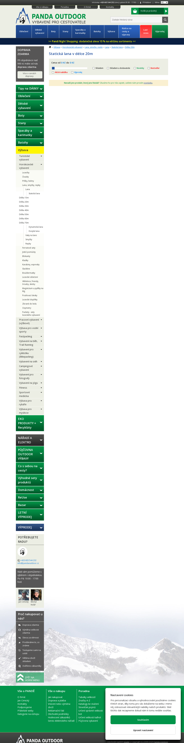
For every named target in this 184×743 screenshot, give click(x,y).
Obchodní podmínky (58, 714)
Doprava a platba (57, 700)
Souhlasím (143, 719)
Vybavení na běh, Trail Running (28, 342)
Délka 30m (24, 206)
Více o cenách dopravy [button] (29, 74)
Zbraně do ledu (29, 303)
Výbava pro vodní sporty (28, 329)
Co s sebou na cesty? (28, 468)
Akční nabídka (61, 72)
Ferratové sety (28, 247)
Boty (53, 31)
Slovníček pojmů (87, 707)
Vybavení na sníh (28, 361)
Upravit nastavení (143, 730)
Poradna (65, 7)
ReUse (22, 497)
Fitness (23, 387)
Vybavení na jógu (28, 382)
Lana (28, 189)
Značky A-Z (84, 700)
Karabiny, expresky (30, 264)
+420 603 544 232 (107, 2)
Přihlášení (147, 2)
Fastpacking (25, 336)
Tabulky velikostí (86, 697)
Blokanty (26, 256)
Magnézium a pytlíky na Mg (32, 290)
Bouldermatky (28, 273)
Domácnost (26, 490)
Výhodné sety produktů (27, 480)
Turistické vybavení (24, 157)
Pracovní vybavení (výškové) (29, 321)
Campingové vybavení (26, 367)
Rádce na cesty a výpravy (126, 31)
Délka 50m (24, 214)
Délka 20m (24, 201)
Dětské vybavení (39, 31)
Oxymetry (26, 308)
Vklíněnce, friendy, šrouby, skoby (30, 282)
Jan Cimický (23, 700)
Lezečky (25, 172)
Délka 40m (24, 210)
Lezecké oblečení (30, 277)
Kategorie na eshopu (28, 714)
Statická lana (34, 193)
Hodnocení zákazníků (59, 717)
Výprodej (160, 31)
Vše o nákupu (42, 7)
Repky (28, 243)
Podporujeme (24, 707)
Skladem (99, 68)
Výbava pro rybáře (25, 402)
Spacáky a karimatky (80, 31)
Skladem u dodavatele (120, 68)
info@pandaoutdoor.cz (28, 563)
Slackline (26, 268)
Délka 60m (24, 218)
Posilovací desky (29, 295)
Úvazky (25, 176)
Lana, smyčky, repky (31, 185)
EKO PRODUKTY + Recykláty (27, 423)
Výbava (111, 31)
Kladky (25, 260)
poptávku (148, 83)
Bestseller (155, 68)
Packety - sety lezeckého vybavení (31, 313)
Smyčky (29, 239)
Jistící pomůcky (29, 252)
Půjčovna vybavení (88, 720)
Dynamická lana (36, 227)
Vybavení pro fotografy (26, 376)
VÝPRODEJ (25, 527)
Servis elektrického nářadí (61, 720)
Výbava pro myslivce (25, 410)
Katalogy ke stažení (88, 703)
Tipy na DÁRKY (28, 88)
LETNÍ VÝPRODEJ (25, 515)
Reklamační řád (56, 710)
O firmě (87, 7)
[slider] (53, 68)
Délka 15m (24, 197)
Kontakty (110, 7)
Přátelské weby (25, 710)
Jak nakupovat (55, 697)
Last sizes (145, 31)
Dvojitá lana (34, 231)
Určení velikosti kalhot (89, 717)
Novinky (140, 68)
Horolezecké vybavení (26, 166)
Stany (65, 31)
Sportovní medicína (24, 394)
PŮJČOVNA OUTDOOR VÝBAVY (25, 454)
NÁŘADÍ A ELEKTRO (25, 440)
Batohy (97, 31)
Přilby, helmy (28, 181)
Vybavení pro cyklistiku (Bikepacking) (26, 353)
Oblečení (23, 31)
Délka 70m (24, 222)
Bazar (22, 505)
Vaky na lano (31, 235)
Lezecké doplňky (29, 299)
